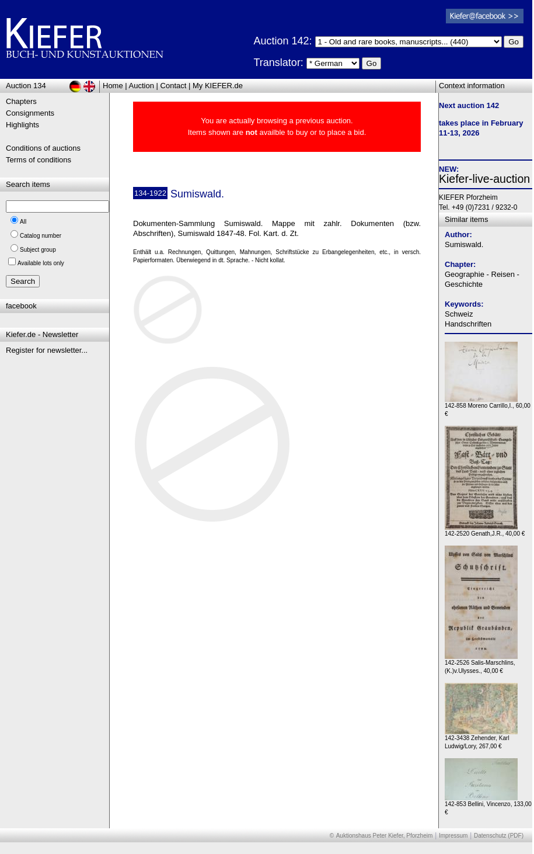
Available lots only (41, 263)
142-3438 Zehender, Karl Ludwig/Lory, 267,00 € (481, 739)
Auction (141, 85)
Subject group (38, 250)
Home (113, 85)
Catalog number (40, 235)
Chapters (21, 101)
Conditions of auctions (43, 148)
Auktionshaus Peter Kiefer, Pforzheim (384, 835)
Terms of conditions (38, 159)
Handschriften (468, 324)
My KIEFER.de (218, 85)
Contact (173, 85)
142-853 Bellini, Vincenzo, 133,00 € (488, 805)
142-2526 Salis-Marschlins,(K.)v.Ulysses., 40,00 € (481, 664)
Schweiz (459, 314)
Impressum (453, 835)
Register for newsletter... (47, 350)
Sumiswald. (464, 244)
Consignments (30, 113)
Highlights (22, 124)
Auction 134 (26, 85)
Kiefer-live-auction (484, 178)
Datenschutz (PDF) (498, 835)
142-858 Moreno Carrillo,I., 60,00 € (487, 407)
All (23, 221)
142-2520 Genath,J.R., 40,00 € (485, 531)
